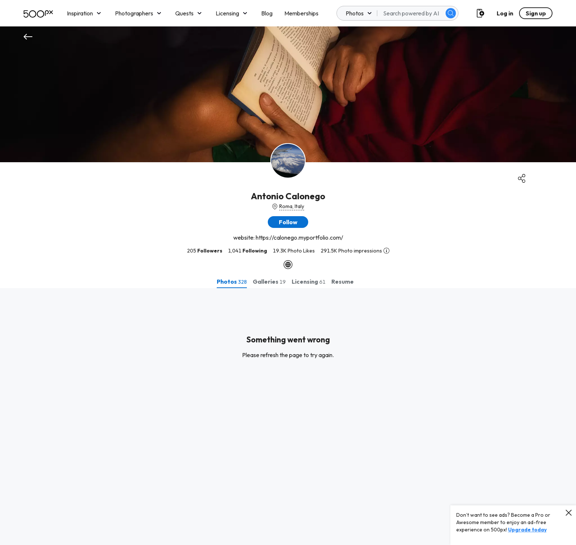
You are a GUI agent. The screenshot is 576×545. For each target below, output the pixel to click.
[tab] (232, 281)
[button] (288, 222)
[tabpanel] (288, 416)
